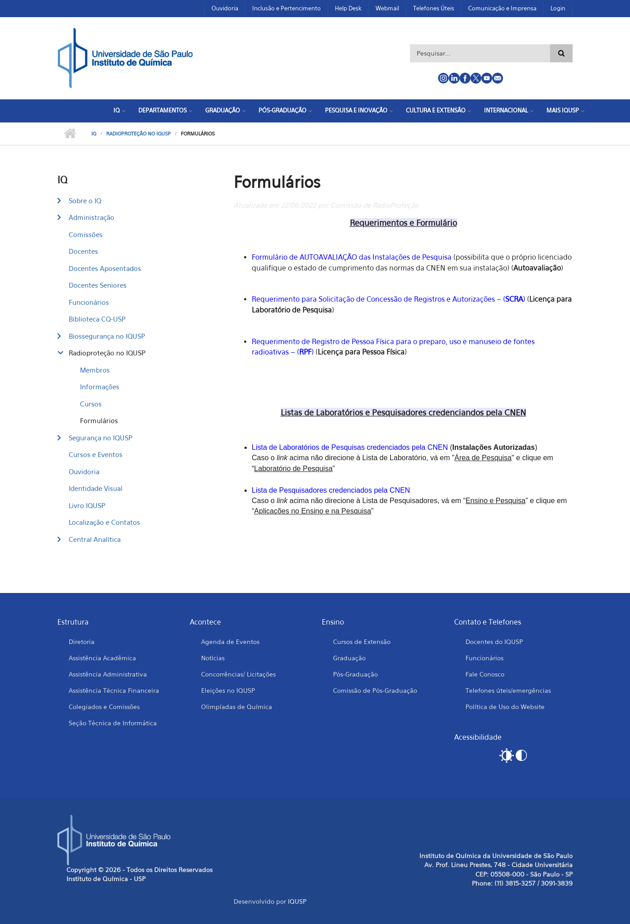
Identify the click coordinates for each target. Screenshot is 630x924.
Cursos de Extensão (361, 641)
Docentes (83, 251)
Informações (99, 387)
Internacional (506, 110)
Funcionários (89, 302)
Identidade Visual (95, 488)
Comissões (86, 234)
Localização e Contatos (104, 522)
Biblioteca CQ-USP (97, 319)
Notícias (213, 658)
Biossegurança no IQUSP (107, 336)
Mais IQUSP (562, 110)
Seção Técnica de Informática (113, 723)
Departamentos (162, 110)
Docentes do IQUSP (494, 641)
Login (557, 8)
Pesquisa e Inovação (356, 110)
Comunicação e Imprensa (502, 8)
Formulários (99, 420)
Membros (95, 370)
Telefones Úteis (433, 8)
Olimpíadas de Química (236, 706)
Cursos (91, 404)
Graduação (222, 110)
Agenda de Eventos (230, 641)
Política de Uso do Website (505, 706)
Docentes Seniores (98, 285)
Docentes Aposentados (105, 268)
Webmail (387, 8)
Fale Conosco (484, 674)
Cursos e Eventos (95, 454)
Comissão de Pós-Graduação (375, 690)
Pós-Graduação (282, 110)
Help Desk (348, 8)
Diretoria (81, 641)
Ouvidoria (225, 8)
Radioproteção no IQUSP (138, 134)
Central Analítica (95, 539)
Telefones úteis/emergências (508, 690)
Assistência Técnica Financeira (114, 690)
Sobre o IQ (85, 200)
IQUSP (297, 901)
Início (69, 133)
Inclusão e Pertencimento (286, 8)
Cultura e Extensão (435, 110)
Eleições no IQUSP (228, 690)
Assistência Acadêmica (102, 658)
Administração (91, 217)
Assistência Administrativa (108, 674)
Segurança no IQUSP (100, 438)
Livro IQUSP (87, 505)
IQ (116, 110)
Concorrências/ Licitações (238, 674)
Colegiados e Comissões (104, 706)
